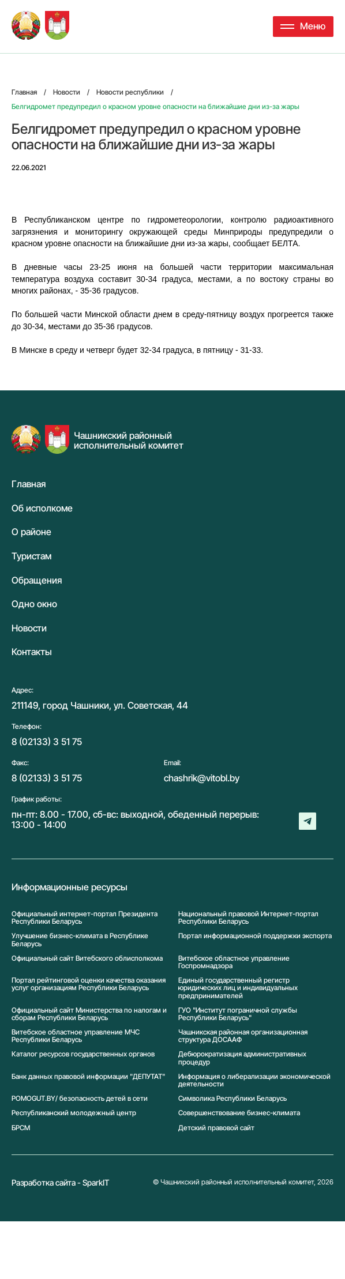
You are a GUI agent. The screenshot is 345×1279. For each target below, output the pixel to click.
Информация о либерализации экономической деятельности (254, 1080)
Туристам (31, 556)
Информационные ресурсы (69, 887)
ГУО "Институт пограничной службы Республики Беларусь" (237, 1013)
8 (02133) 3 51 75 (47, 741)
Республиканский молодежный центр (74, 1112)
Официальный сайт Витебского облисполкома (87, 958)
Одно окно (34, 604)
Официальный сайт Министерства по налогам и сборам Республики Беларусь (89, 1013)
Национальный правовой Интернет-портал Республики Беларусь (248, 917)
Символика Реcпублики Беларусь (232, 1098)
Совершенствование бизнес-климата (239, 1112)
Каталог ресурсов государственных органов (83, 1054)
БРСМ (21, 1127)
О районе (31, 532)
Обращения (37, 580)
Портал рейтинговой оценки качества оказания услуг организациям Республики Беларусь (89, 984)
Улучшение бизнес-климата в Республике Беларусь (80, 939)
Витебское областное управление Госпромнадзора (234, 961)
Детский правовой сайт (216, 1127)
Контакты (32, 652)
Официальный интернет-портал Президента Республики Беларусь (85, 917)
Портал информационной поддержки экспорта (255, 936)
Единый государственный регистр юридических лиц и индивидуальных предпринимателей (238, 987)
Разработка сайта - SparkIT (61, 1182)
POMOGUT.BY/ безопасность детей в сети (80, 1098)
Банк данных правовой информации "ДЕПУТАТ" (88, 1077)
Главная (29, 484)
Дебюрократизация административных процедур (242, 1057)
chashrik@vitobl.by (201, 778)
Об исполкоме (42, 508)
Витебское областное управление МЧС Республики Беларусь (76, 1035)
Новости (29, 628)
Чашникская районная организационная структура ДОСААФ (243, 1035)
